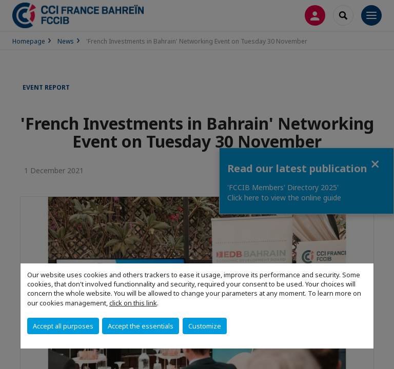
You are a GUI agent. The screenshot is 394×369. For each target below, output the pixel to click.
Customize (204, 326)
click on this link (133, 303)
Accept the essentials (140, 326)
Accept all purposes (63, 326)
